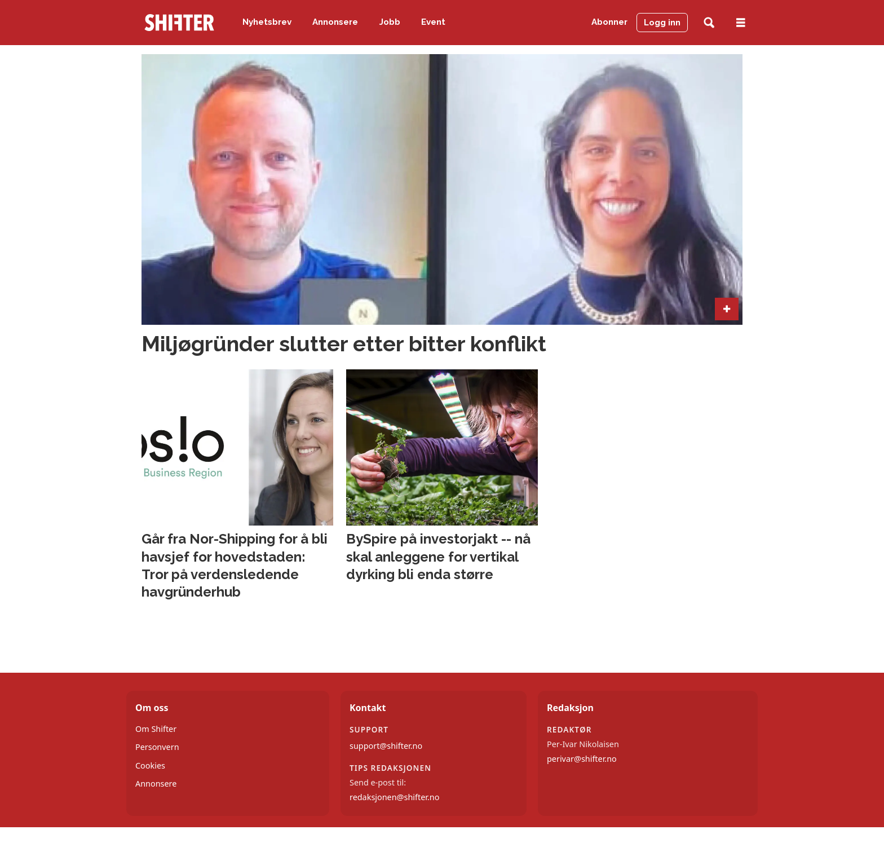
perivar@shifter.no (582, 758)
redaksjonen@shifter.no (394, 797)
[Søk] (709, 23)
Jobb (389, 22)
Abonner (609, 22)
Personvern (157, 747)
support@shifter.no (386, 745)
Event (433, 22)
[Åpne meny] (741, 23)
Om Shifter (155, 728)
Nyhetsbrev (266, 22)
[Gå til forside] (179, 22)
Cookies (150, 765)
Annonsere (335, 22)
